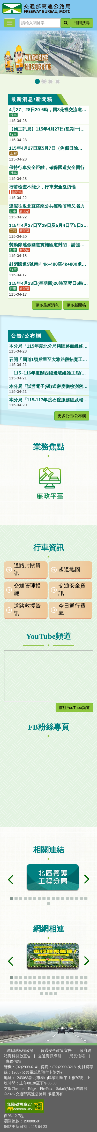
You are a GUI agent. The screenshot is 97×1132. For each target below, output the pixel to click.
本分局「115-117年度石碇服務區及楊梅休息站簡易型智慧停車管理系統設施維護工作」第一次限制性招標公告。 (48, 400)
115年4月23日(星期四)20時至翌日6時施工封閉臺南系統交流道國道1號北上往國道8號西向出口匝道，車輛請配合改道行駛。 (48, 284)
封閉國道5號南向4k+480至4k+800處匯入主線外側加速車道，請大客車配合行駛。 (47, 264)
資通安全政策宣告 (56, 1051)
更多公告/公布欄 (72, 416)
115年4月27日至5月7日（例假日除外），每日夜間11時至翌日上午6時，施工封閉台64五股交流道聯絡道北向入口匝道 (48, 148)
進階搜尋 (82, 23)
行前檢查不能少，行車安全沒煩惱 (43, 187)
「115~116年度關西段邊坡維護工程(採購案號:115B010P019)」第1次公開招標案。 (48, 373)
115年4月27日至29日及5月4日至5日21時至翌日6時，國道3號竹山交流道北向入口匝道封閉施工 (47, 226)
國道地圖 (69, 569)
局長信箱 (77, 1056)
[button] (37, 81)
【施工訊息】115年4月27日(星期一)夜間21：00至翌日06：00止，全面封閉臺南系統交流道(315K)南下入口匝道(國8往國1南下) (48, 129)
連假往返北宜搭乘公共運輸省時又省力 (47, 206)
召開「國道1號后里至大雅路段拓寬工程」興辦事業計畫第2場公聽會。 (46, 360)
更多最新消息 (47, 305)
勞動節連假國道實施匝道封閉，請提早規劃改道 (47, 245)
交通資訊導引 (49, 1056)
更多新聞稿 (76, 305)
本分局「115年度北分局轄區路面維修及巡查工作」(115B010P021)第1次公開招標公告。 (48, 346)
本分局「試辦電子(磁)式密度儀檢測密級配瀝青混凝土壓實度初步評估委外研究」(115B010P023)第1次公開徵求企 (48, 387)
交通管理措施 (27, 589)
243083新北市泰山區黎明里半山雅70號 (50, 1078)
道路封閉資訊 (27, 569)
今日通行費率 (72, 609)
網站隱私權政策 (20, 1051)
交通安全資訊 (72, 589)
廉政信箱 (13, 1061)
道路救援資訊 (27, 609)
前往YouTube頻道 (74, 707)
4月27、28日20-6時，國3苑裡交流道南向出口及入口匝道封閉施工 (47, 110)
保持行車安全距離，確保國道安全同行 (47, 167)
